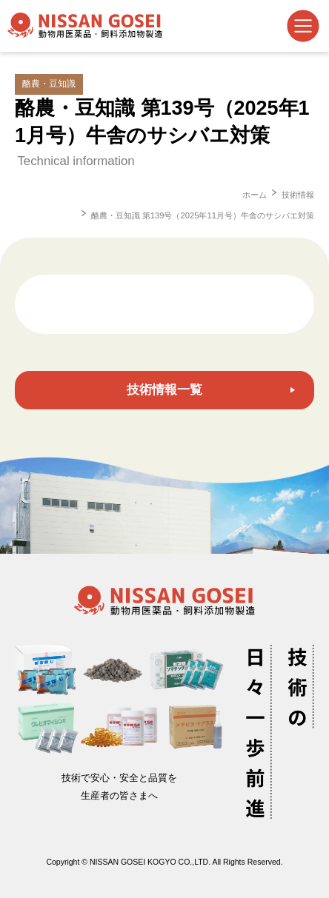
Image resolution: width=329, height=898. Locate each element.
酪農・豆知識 (49, 83)
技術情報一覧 (164, 390)
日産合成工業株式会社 (85, 25)
